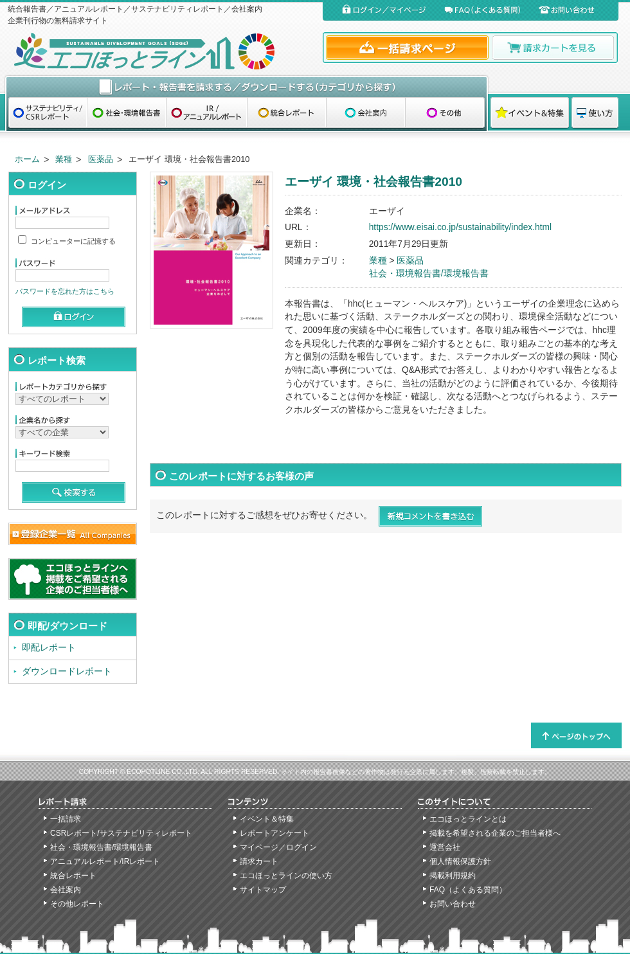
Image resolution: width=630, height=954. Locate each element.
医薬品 (100, 159)
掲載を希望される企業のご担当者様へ (495, 833)
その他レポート (77, 903)
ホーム (27, 159)
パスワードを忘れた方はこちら (64, 291)
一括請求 (65, 819)
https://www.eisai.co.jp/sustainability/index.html (460, 227)
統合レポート (73, 875)
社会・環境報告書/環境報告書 (429, 273)
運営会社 (444, 847)
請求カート (259, 861)
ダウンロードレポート (67, 671)
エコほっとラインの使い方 (286, 875)
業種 (63, 159)
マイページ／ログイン (278, 847)
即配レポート (49, 647)
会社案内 (65, 889)
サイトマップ (263, 889)
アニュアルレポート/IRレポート (105, 861)
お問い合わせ (452, 903)
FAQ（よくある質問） (468, 889)
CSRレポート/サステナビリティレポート (121, 833)
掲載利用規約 (452, 875)
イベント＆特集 (267, 819)
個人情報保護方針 (460, 861)
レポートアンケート (274, 833)
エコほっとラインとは (468, 819)
